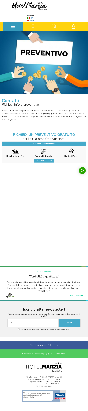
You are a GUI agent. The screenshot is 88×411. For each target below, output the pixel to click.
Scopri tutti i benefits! (44, 161)
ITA (30, 18)
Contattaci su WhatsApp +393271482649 (44, 353)
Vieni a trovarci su (44, 345)
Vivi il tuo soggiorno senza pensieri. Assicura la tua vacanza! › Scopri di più (37, 395)
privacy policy (40, 329)
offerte (49, 314)
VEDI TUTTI (76, 295)
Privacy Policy (34, 384)
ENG (30, 20)
